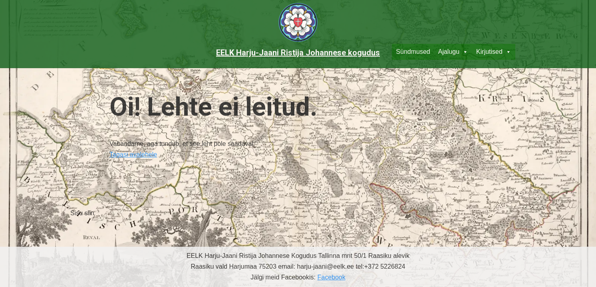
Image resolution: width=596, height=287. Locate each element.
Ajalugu (453, 52)
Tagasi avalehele (133, 154)
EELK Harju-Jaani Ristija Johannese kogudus (298, 52)
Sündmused (413, 51)
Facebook (331, 277)
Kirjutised (493, 52)
